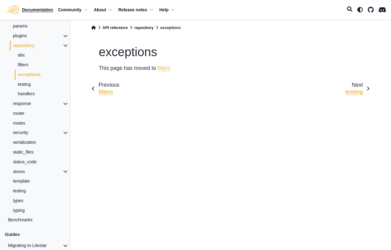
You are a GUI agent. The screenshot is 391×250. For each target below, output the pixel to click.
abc (21, 55)
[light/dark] (360, 10)
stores (19, 171)
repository (23, 45)
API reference (115, 27)
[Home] (93, 27)
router (18, 113)
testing (24, 84)
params (20, 26)
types (18, 200)
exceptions (29, 74)
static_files (23, 152)
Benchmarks (20, 219)
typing (18, 210)
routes (19, 123)
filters (23, 64)
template (21, 181)
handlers (26, 93)
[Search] (350, 9)
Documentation (37, 9)
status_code (25, 161)
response (22, 103)
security (20, 132)
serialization (24, 142)
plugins (20, 35)
